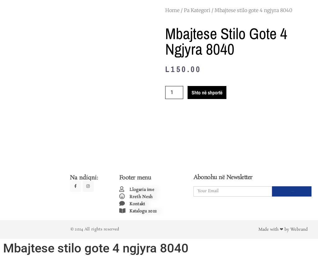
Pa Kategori (197, 10)
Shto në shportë (207, 92)
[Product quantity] (174, 92)
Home (172, 10)
